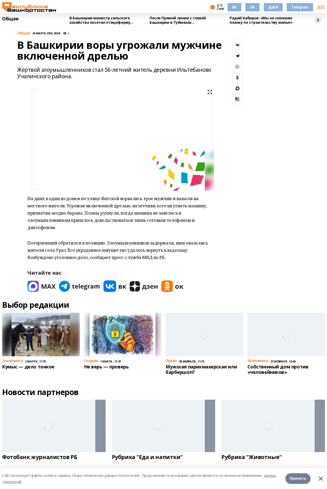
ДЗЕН (273, 7)
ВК (234, 7)
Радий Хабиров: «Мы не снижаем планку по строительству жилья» (261, 20)
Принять (298, 478)
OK (252, 7)
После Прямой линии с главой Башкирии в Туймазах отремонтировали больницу (178, 20)
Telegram (299, 7)
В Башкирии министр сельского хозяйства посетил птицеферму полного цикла (99, 20)
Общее (10, 19)
